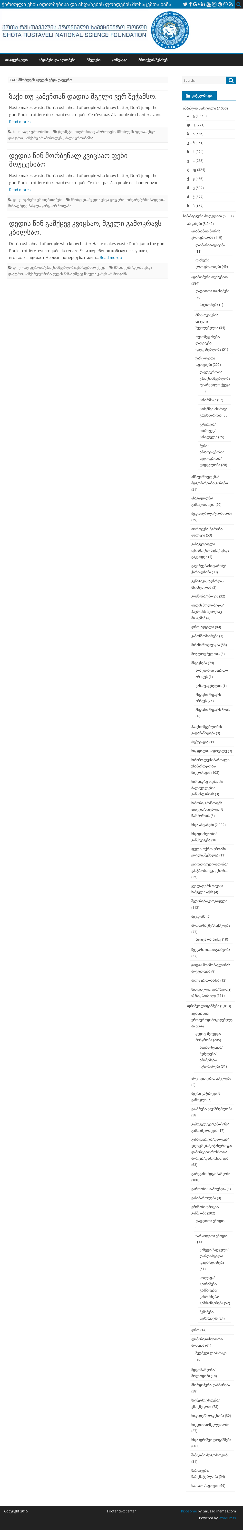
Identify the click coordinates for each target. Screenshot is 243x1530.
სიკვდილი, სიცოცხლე (209, 750)
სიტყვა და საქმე (208, 939)
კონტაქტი (119, 60)
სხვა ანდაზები (202, 824)
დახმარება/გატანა (210, 245)
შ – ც (191, 187)
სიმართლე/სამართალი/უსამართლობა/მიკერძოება (211, 766)
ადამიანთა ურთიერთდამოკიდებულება (212, 1019)
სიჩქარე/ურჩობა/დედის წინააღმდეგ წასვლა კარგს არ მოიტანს (76, 273)
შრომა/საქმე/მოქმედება (210, 925)
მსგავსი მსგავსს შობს (212, 709)
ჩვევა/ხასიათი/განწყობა (210, 949)
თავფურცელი (16, 60)
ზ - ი (16, 131)
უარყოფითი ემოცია (211, 1235)
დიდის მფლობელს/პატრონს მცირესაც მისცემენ (207, 611)
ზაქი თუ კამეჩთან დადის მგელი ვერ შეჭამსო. (83, 96)
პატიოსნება (209, 304)
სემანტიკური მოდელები (202, 216)
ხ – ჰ (190, 205)
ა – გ (191, 115)
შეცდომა (198, 916)
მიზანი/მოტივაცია (205, 644)
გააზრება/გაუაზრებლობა (211, 1108)
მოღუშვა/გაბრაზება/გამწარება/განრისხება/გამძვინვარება (211, 1290)
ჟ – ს (190, 160)
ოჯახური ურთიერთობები (42, 199)
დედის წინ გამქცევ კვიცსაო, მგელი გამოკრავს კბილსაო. (85, 228)
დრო (195, 1330)
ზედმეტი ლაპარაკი (210, 1353)
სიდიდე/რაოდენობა (207, 1415)
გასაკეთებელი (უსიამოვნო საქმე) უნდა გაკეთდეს (210, 550)
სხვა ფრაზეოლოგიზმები (211, 1439)
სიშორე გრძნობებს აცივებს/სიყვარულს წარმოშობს (207, 809)
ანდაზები (194, 223)
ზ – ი (190, 133)
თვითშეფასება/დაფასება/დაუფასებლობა (208, 343)
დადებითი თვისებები (212, 290)
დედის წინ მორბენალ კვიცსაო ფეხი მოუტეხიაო (68, 160)
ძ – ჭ (190, 196)
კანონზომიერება (204, 636)
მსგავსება (199, 662)
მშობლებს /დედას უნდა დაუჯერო (98, 199)
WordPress (227, 1518)
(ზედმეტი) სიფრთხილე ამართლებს (86, 131)
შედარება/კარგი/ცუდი (209, 901)
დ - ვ (16, 199)
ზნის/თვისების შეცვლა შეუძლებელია (206, 321)
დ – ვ (191, 124)
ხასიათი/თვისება (204, 1485)
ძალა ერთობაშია (35, 131)
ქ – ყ (190, 178)
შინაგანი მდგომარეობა (210, 1455)
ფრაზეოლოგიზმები (203, 1005)
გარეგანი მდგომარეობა (210, 1173)
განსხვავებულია (208, 685)
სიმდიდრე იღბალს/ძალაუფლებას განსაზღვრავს (207, 787)
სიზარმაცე (208, 399)
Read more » (20, 121)
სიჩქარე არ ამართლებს (44, 138)
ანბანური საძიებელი (199, 108)
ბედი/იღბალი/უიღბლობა (211, 513)
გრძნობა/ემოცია (204, 596)
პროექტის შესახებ (152, 60)
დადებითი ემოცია (209, 1220)
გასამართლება (203, 1197)
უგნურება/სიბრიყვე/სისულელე (208, 430)
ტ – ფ (191, 169)
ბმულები (93, 60)
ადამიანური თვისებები (209, 277)
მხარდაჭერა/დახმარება (210, 1384)
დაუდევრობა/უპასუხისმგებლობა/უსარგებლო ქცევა (64, 267)
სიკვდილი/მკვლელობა (210, 1424)
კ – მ (190, 142)
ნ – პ (190, 151)
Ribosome (189, 1511)
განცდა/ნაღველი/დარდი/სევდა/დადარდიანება (214, 1256)
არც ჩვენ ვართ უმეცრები (211, 1078)
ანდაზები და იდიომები (57, 60)
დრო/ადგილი (202, 627)
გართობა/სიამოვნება (208, 1188)
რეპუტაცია (199, 742)
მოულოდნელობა (205, 653)
